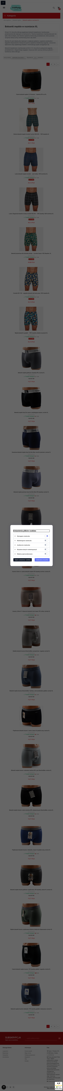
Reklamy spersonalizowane (24, 554)
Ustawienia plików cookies (24, 531)
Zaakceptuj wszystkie (42, 559)
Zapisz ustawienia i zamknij (22, 559)
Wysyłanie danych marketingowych (27, 549)
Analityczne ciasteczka (23, 545)
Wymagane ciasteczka (23, 536)
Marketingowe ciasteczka (24, 540)
